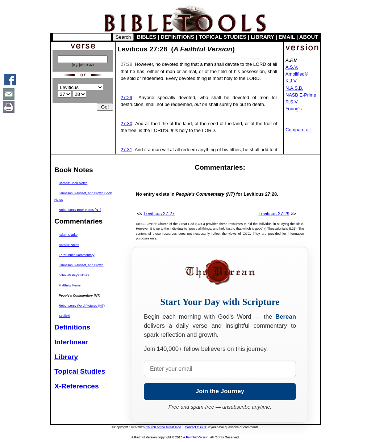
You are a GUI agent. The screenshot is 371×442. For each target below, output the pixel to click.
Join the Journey (220, 391)
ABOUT (308, 37)
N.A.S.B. (294, 88)
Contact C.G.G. (196, 427)
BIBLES (147, 37)
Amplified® (296, 74)
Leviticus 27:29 (274, 213)
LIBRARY (262, 37)
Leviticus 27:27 (159, 213)
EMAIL (287, 37)
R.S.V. (292, 102)
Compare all (297, 129)
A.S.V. (291, 67)
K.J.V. (291, 81)
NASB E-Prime (300, 95)
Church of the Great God (164, 427)
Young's (293, 108)
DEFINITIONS (178, 37)
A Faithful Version (195, 437)
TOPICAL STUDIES (222, 37)
